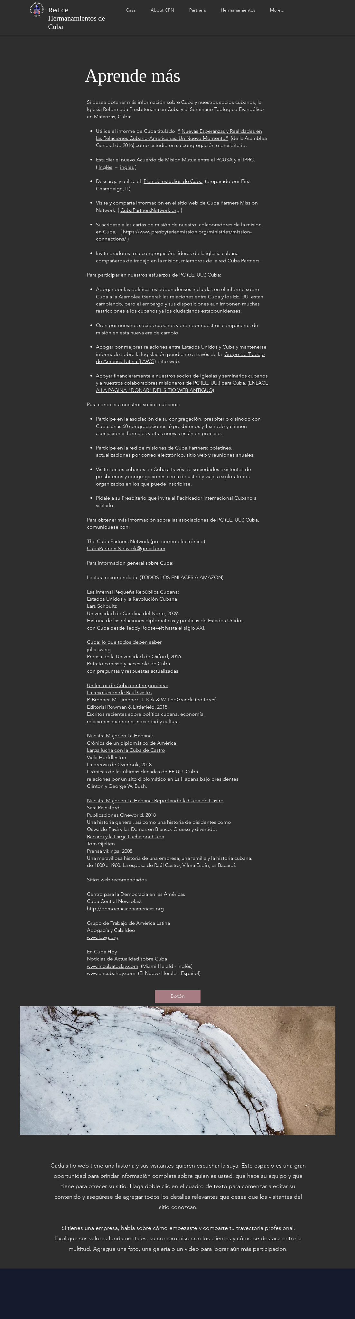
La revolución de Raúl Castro (119, 692)
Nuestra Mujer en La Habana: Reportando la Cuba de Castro (155, 800)
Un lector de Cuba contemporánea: (127, 685)
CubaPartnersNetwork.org (150, 210)
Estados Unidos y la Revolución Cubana (132, 599)
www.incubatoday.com (112, 966)
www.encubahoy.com (111, 973)
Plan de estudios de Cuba (173, 181)
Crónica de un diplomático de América (131, 743)
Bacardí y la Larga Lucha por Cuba (125, 836)
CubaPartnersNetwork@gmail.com (126, 548)
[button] (197, 10)
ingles (127, 167)
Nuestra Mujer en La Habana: (120, 735)
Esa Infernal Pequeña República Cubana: (133, 592)
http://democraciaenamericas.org (125, 908)
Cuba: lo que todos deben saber (124, 642)
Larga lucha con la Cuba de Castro (126, 750)
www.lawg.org (102, 937)
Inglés (105, 167)
